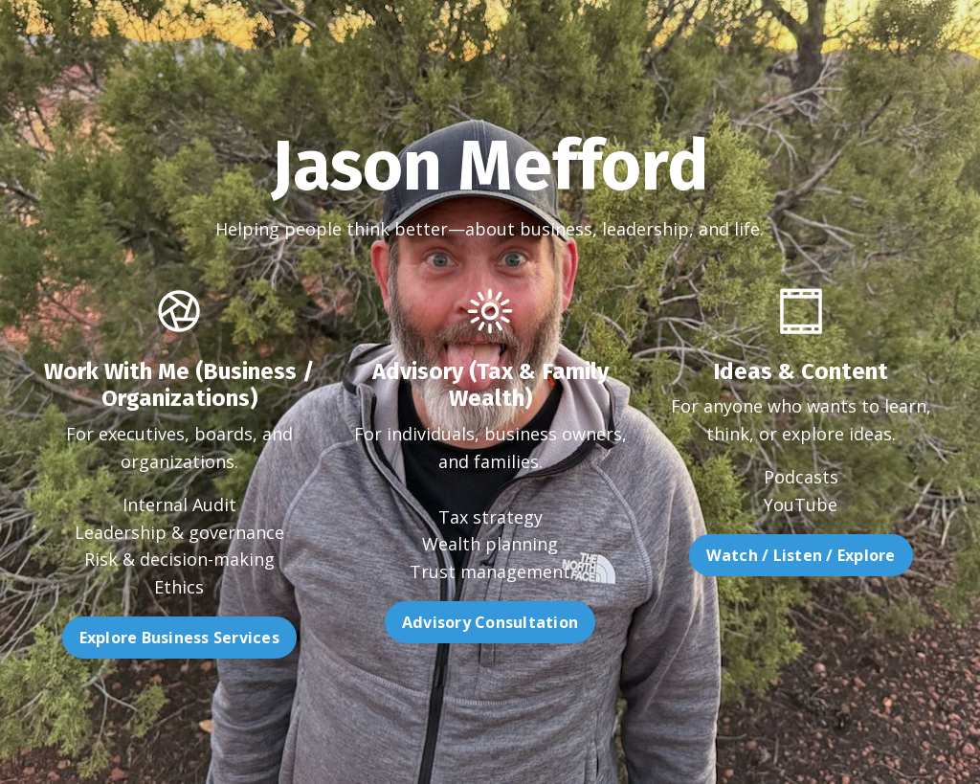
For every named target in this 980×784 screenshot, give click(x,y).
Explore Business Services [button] (141, 637)
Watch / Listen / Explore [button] (838, 555)
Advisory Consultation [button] (490, 660)
